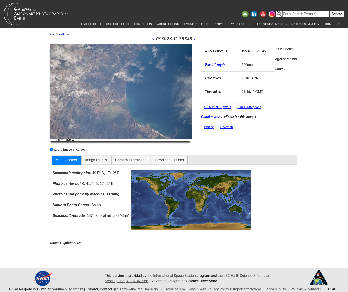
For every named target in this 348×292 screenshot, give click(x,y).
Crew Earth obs (238, 24)
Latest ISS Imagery (305, 24)
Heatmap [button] (226, 127)
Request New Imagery (270, 24)
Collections (143, 24)
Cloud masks (210, 117)
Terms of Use (174, 289)
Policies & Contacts (305, 289)
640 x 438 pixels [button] (249, 107)
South (77, 205)
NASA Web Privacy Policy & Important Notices (225, 289)
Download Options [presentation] (169, 160)
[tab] (66, 160)
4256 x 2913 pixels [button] (217, 107)
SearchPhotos (63, 34)
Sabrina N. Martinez (67, 289)
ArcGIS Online (168, 24)
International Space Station (174, 276)
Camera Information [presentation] (130, 160)
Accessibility (276, 289)
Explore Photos (118, 24)
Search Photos (91, 24)
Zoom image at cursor (67, 149)
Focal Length (215, 64)
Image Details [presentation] (96, 160)
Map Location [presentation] (66, 160)
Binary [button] (209, 127)
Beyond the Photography (202, 24)
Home (52, 34)
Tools (327, 24)
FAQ (338, 24)
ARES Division (137, 281)
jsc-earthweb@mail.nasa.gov (137, 289)
